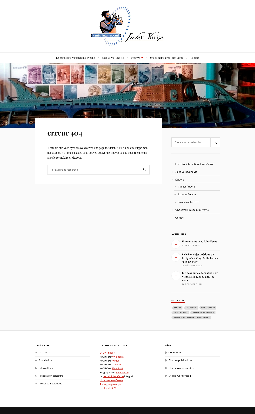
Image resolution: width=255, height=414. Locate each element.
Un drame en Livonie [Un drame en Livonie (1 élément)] (203, 312)
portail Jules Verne (113, 376)
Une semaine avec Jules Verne (166, 57)
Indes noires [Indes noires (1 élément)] (181, 312)
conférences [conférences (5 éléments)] (208, 308)
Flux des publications (180, 360)
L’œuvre (135, 57)
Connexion (174, 352)
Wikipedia (118, 356)
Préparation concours (51, 375)
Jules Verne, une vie (113, 57)
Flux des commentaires (181, 367)
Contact (194, 57)
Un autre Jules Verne (111, 380)
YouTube (117, 364)
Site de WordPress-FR (180, 375)
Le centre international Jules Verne (75, 57)
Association (45, 360)
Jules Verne (122, 372)
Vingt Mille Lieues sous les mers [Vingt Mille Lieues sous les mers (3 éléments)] (192, 317)
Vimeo (116, 360)
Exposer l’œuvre (187, 194)
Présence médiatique (50, 383)
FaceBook (117, 368)
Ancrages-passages (110, 384)
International (46, 367)
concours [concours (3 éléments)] (191, 308)
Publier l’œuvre (186, 186)
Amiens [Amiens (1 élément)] (177, 308)
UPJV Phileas (107, 352)
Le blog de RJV (108, 387)
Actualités (44, 352)
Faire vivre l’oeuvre (188, 201)
